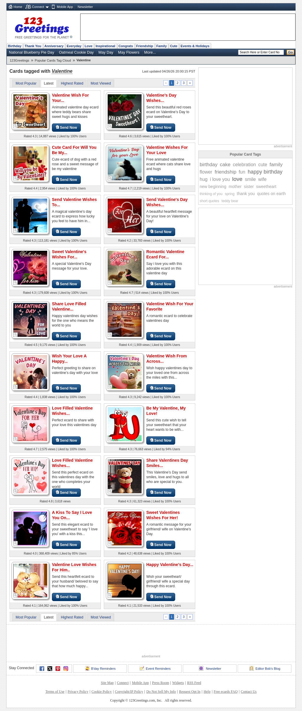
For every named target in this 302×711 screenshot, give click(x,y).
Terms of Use (54, 691)
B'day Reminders (100, 668)
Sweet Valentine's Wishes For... (69, 254)
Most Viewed (101, 83)
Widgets (178, 683)
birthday (208, 164)
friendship (226, 172)
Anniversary (54, 46)
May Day (106, 52)
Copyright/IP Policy (129, 691)
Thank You (32, 46)
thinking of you (211, 194)
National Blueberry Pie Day (31, 52)
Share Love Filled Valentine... (69, 306)
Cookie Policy (101, 691)
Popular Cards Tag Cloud (53, 60)
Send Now (66, 127)
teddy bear (229, 201)
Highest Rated (72, 83)
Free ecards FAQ (225, 691)
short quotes (209, 201)
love (237, 179)
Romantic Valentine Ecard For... (165, 254)
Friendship (144, 46)
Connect (38, 7)
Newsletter (85, 7)
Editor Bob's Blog (264, 668)
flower (206, 171)
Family (161, 46)
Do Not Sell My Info (161, 691)
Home (18, 7)
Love (88, 46)
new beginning (213, 186)
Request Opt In (190, 691)
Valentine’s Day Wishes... (161, 98)
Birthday (14, 46)
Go (290, 52)
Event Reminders (154, 668)
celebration (244, 164)
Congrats (126, 46)
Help (206, 691)
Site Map (107, 683)
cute (262, 164)
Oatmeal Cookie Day (76, 52)
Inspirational (105, 46)
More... (150, 52)
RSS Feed (194, 683)
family (276, 164)
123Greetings (19, 60)
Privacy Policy (78, 691)
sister (249, 186)
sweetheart (266, 186)
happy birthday (265, 172)
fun (242, 171)
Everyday (74, 46)
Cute (173, 46)
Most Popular (26, 83)
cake (225, 164)
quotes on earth (271, 193)
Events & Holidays (194, 46)
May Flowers (128, 52)
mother (235, 186)
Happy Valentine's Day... (169, 564)
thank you (246, 193)
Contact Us (249, 691)
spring (229, 194)
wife (262, 179)
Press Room (160, 683)
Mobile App (65, 7)
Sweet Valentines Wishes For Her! (163, 515)
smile (250, 179)
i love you (220, 179)
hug (204, 179)
